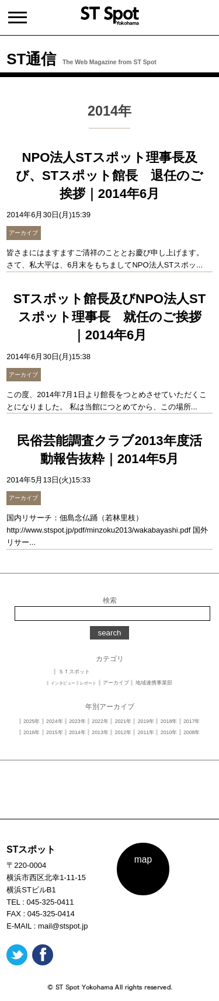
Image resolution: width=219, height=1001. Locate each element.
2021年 (123, 721)
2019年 (146, 721)
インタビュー (63, 683)
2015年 (54, 732)
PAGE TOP (109, 810)
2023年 (77, 721)
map (143, 859)
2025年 (31, 721)
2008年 (191, 732)
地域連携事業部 (153, 683)
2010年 (169, 732)
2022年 (100, 721)
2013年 (100, 732)
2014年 (77, 732)
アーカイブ (116, 683)
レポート (88, 683)
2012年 (123, 732)
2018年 (169, 721)
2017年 (191, 721)
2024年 (54, 721)
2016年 (31, 732)
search (109, 632)
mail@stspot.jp (63, 926)
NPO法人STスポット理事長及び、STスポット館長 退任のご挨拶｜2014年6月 (109, 175)
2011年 (146, 732)
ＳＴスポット (74, 672)
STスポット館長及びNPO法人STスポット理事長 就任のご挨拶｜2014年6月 (109, 316)
